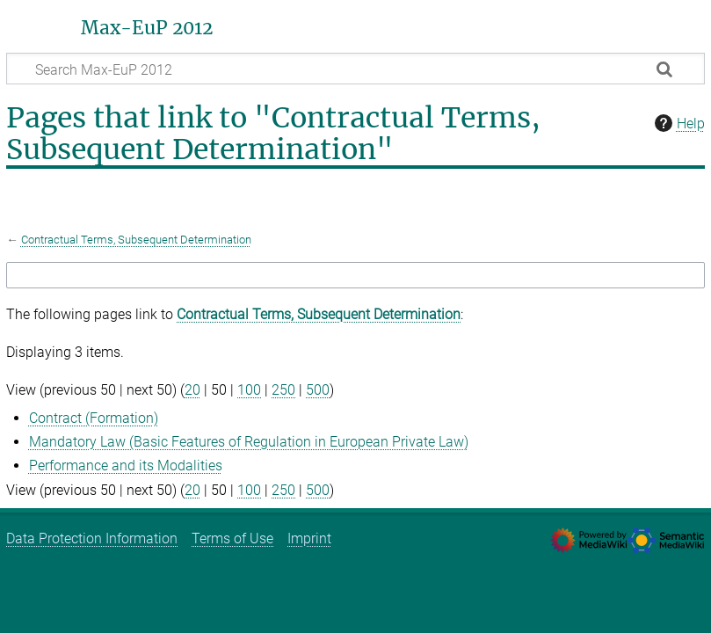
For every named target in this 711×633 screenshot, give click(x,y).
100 (249, 390)
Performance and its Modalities (125, 465)
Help (677, 123)
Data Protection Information (92, 538)
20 (192, 390)
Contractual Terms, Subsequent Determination (136, 239)
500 (318, 390)
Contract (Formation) (93, 418)
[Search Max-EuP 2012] (355, 69)
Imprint (309, 538)
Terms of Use (232, 538)
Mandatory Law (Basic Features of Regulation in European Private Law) (248, 441)
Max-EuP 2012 (147, 28)
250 (283, 390)
